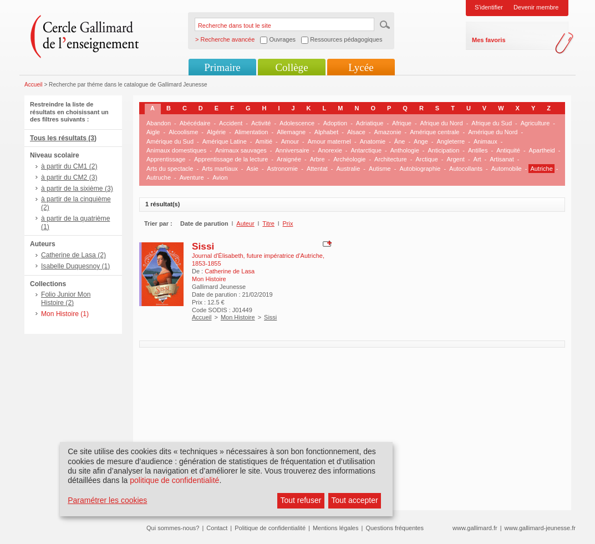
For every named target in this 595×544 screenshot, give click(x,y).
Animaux (485, 141)
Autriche (541, 168)
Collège (291, 67)
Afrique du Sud (491, 123)
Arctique (426, 159)
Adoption (335, 123)
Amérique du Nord (492, 132)
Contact (216, 528)
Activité (261, 123)
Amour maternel (329, 141)
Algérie (216, 132)
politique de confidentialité (174, 480)
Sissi (203, 246)
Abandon (158, 123)
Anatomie (372, 141)
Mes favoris (489, 40)
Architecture (390, 159)
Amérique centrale (434, 132)
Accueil (33, 85)
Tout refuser (300, 500)
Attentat (317, 168)
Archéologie (349, 159)
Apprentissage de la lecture (231, 159)
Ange (421, 141)
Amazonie (387, 132)
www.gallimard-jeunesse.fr (540, 528)
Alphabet (326, 132)
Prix (288, 223)
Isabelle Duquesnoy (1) (75, 266)
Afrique (401, 123)
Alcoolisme (183, 132)
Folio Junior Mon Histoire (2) (65, 299)
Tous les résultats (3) (63, 138)
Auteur (245, 223)
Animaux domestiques (176, 150)
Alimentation (251, 132)
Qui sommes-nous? (172, 528)
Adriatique (370, 123)
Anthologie (404, 150)
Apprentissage (165, 159)
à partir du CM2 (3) (69, 177)
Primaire (222, 67)
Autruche (158, 177)
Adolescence (296, 123)
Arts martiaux (220, 168)
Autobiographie (419, 168)
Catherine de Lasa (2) (73, 255)
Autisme (380, 168)
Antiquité (508, 150)
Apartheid (542, 150)
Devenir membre (535, 7)
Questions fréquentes (394, 528)
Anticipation (443, 150)
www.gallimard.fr (474, 528)
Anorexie (330, 150)
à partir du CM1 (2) (69, 166)
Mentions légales (336, 528)
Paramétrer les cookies (107, 500)
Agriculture (535, 123)
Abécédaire (195, 123)
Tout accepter (355, 500)
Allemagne (291, 132)
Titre (268, 223)
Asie (252, 168)
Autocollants (465, 168)
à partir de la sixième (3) (77, 188)
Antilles (477, 150)
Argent (455, 159)
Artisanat (501, 159)
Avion (219, 177)
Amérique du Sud (170, 141)
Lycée (360, 67)
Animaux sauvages (241, 150)
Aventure (192, 177)
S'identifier (489, 7)
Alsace (356, 132)
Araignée (289, 159)
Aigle (153, 132)
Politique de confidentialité (270, 528)
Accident (230, 123)
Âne (399, 141)
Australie (348, 168)
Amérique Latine (224, 141)
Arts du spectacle (169, 168)
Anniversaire (292, 150)
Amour (290, 141)
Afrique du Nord (441, 123)
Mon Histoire (238, 317)
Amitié (263, 141)
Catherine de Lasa (230, 271)
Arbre (317, 159)
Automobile (506, 168)
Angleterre (450, 141)
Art (477, 159)
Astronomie (282, 168)
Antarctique (366, 150)
